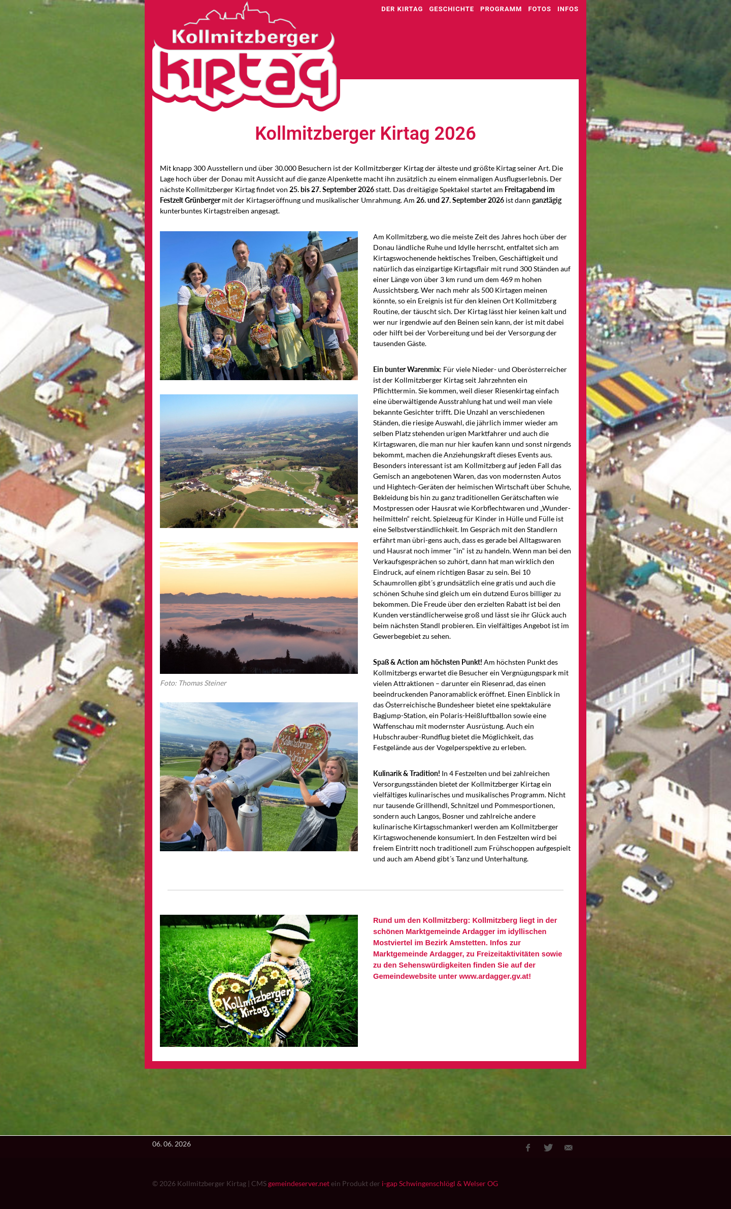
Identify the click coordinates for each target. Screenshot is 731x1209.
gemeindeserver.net (298, 1183)
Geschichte (451, 9)
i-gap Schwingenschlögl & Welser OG (440, 1183)
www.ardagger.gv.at (493, 976)
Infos (568, 9)
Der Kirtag (402, 9)
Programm (501, 9)
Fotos (539, 9)
